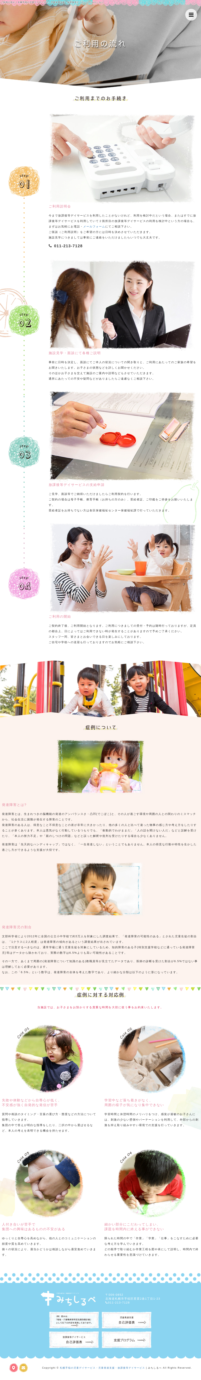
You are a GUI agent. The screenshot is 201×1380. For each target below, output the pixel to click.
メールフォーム (94, 226)
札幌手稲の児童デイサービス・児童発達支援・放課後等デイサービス (102, 1367)
